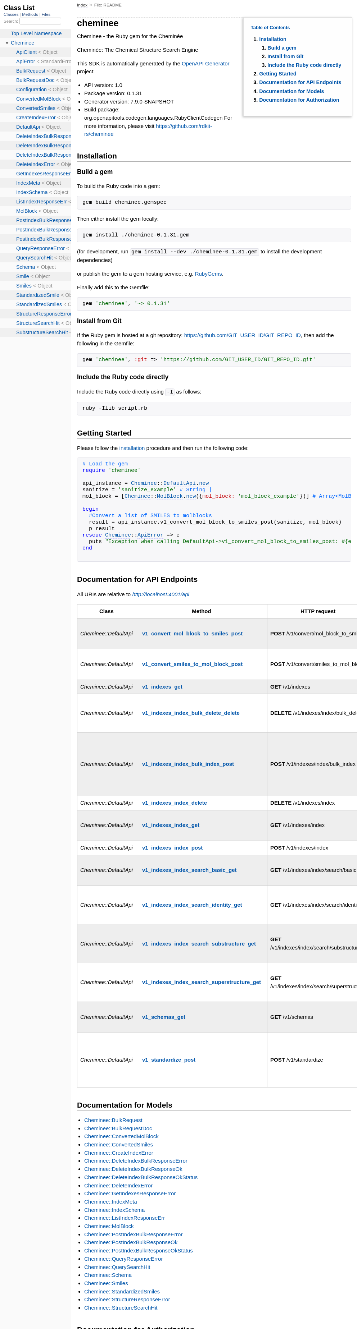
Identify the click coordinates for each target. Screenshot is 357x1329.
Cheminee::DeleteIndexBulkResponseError (135, 1160)
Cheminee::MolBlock (109, 1225)
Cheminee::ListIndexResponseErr (124, 1217)
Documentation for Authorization (299, 100)
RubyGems (208, 273)
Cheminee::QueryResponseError (123, 1258)
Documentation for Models (291, 91)
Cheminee (144, 483)
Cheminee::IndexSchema (114, 1209)
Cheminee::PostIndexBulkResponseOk (130, 1241)
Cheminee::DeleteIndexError (118, 1185)
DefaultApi (179, 483)
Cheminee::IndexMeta (110, 1201)
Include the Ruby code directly (304, 65)
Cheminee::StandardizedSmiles (122, 1291)
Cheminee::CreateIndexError (118, 1152)
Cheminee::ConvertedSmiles (118, 1144)
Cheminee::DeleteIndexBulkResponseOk (133, 1168)
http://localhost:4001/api (160, 593)
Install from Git (285, 56)
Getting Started (277, 74)
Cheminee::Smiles (106, 1282)
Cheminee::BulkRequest (113, 1119)
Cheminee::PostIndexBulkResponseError (133, 1234)
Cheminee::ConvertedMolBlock (121, 1135)
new (204, 483)
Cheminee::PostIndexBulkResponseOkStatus (138, 1250)
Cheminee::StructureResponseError (127, 1299)
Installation (272, 39)
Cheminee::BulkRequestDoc (118, 1128)
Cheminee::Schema (108, 1274)
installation (132, 447)
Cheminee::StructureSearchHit (120, 1307)
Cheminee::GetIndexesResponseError (130, 1193)
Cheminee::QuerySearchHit (117, 1266)
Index (82, 5)
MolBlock (170, 496)
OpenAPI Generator (206, 63)
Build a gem (281, 48)
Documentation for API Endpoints (300, 82)
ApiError (150, 534)
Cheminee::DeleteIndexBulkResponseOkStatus (141, 1176)
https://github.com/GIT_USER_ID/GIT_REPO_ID (242, 335)
